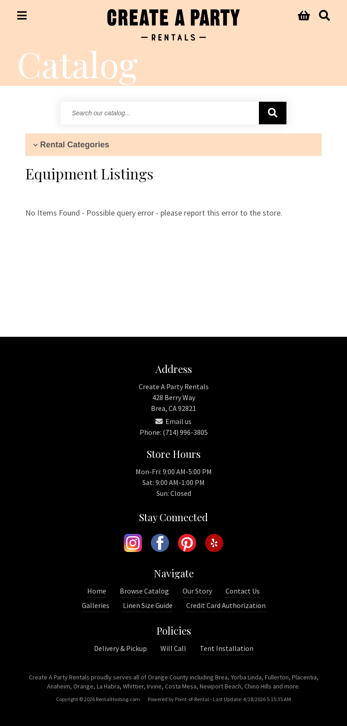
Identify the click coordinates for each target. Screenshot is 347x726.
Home (96, 590)
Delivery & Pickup (120, 648)
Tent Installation (226, 648)
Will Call (173, 648)
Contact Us (242, 590)
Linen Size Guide (148, 605)
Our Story (197, 590)
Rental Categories (70, 144)
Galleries (95, 605)
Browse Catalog (144, 590)
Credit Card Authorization (226, 605)
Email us (173, 421)
